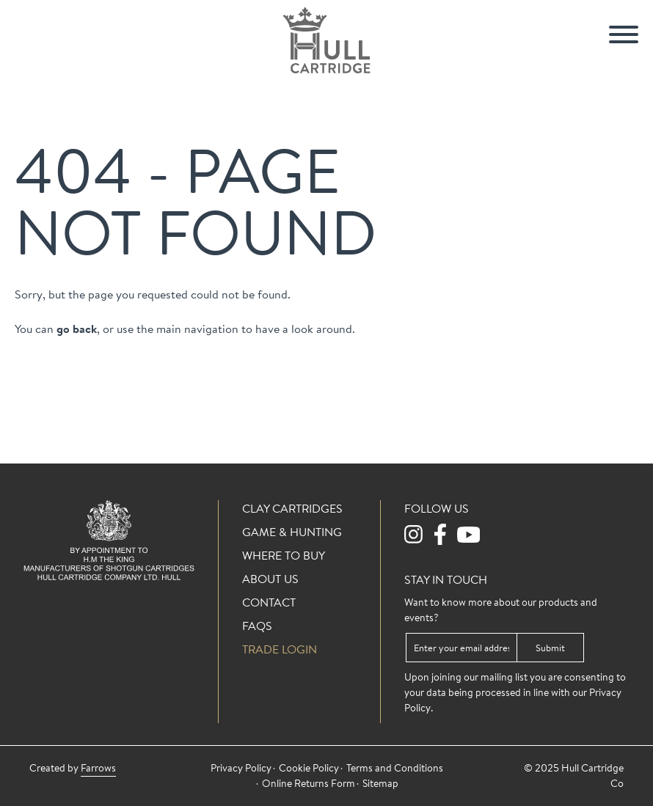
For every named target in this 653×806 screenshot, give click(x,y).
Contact (269, 602)
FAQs (257, 626)
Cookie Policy (309, 768)
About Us (270, 579)
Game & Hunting (292, 532)
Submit (550, 647)
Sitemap (380, 783)
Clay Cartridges (292, 508)
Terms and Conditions (394, 768)
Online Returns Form (308, 783)
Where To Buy (283, 555)
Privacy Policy (241, 768)
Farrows (98, 768)
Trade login (279, 649)
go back (76, 328)
